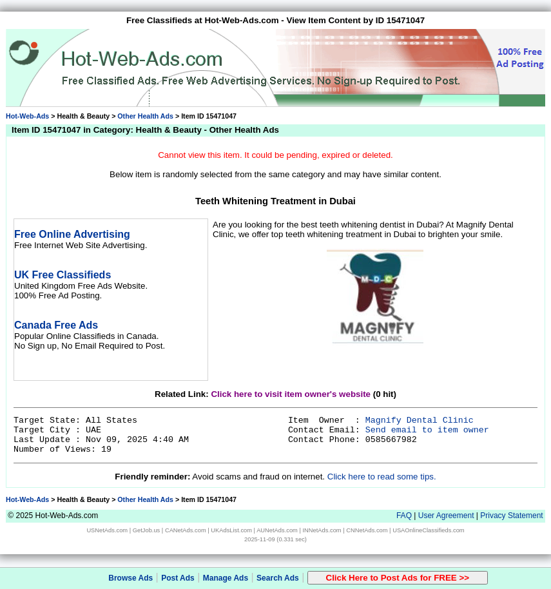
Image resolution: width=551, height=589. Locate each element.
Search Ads (277, 578)
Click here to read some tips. (381, 476)
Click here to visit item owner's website (291, 394)
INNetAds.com (322, 530)
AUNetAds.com (277, 530)
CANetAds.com (185, 530)
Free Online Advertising (72, 234)
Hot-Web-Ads (27, 116)
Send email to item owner (427, 430)
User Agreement (446, 515)
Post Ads (178, 578)
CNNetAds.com (366, 530)
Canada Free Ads (56, 325)
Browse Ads (130, 578)
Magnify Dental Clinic (419, 420)
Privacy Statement (511, 515)
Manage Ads (225, 578)
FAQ (404, 515)
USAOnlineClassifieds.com (428, 530)
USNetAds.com (107, 530)
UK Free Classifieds (62, 274)
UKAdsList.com (231, 530)
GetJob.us (146, 530)
